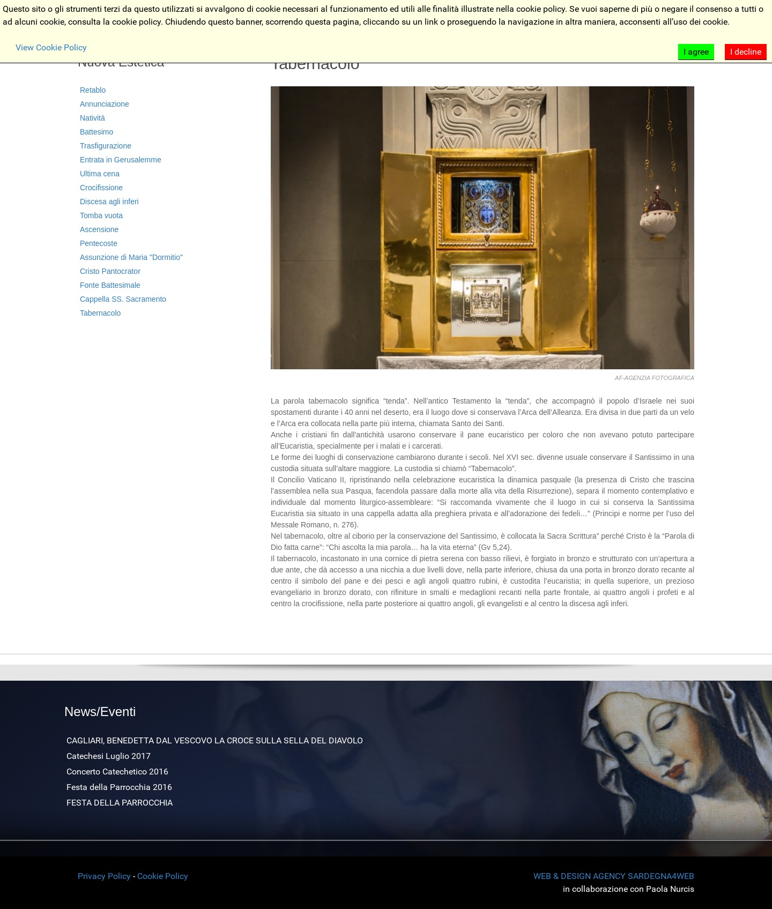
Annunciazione (104, 104)
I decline (745, 52)
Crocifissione (101, 187)
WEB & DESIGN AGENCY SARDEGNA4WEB (613, 876)
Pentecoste (98, 243)
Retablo (93, 90)
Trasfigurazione (105, 145)
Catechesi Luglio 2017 (108, 756)
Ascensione (99, 229)
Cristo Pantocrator (110, 271)
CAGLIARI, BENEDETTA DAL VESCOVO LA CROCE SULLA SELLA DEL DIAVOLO (214, 740)
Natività (92, 118)
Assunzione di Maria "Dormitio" (131, 257)
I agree (696, 52)
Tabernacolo (100, 313)
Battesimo (96, 132)
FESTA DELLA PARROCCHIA (119, 803)
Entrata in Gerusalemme (120, 159)
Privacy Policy (104, 876)
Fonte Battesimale (110, 285)
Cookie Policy (162, 876)
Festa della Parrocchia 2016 (119, 787)
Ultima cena (100, 173)
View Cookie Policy (51, 47)
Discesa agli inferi (109, 201)
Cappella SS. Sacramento (123, 299)
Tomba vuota (101, 215)
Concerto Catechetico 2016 (117, 771)
